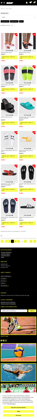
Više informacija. (11, 404)
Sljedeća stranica (34, 241)
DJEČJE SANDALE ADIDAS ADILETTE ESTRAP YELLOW (26, 151)
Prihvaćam (18, 415)
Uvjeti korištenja (5, 276)
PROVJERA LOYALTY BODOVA (8, 302)
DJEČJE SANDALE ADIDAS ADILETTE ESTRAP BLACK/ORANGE (8, 184)
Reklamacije (4, 285)
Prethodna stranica (31, 241)
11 (25, 241)
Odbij (18, 411)
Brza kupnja (9, 50)
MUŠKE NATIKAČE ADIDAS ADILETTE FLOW (26, 218)
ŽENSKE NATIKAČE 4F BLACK (24, 52)
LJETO (7, 8)
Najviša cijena (14, 21)
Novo (21, 21)
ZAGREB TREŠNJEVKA (6, 252)
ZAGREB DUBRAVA (5, 254)
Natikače (10, 8)
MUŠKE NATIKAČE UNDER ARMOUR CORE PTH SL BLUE (9, 218)
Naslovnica (3, 8)
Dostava (3, 281)
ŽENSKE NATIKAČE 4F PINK (6, 52)
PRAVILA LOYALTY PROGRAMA (8, 304)
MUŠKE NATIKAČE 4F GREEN (24, 84)
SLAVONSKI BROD (5, 255)
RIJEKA (2, 257)
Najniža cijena (5, 21)
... (4, 241)
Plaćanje (3, 278)
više (28, 295)
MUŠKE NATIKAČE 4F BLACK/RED (7, 84)
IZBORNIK (2, 2)
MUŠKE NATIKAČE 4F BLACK (6, 117)
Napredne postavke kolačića (18, 407)
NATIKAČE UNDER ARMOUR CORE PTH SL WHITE (9, 151)
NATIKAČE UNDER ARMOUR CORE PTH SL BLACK (27, 184)
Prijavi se (32, 310)
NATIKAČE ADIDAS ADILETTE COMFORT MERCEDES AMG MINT (27, 118)
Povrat (3, 283)
